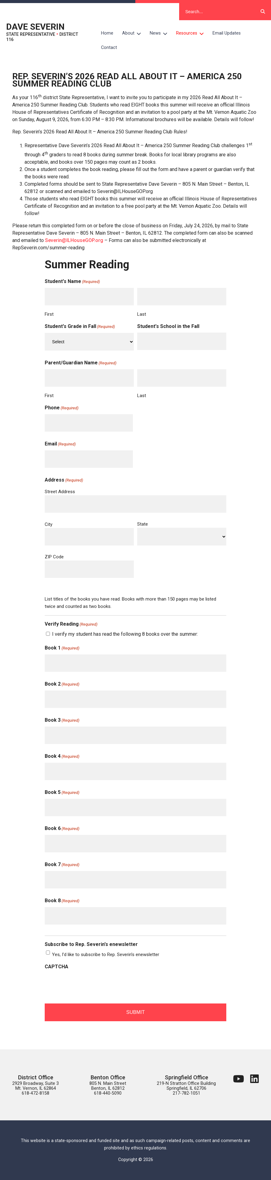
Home (107, 33)
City (48, 524)
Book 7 (62, 865)
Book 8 (62, 901)
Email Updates (227, 33)
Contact (109, 47)
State (142, 524)
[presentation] (91, 985)
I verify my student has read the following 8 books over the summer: (125, 634)
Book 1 (62, 648)
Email (60, 444)
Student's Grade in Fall (80, 326)
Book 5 (62, 792)
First (49, 314)
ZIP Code (54, 557)
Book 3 (62, 720)
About (133, 33)
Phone (61, 408)
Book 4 (62, 756)
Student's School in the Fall (168, 326)
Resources (192, 33)
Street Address (60, 491)
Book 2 (62, 684)
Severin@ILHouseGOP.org (74, 240)
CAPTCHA (56, 967)
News (161, 33)
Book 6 (62, 828)
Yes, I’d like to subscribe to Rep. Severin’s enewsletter (105, 954)
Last (141, 314)
